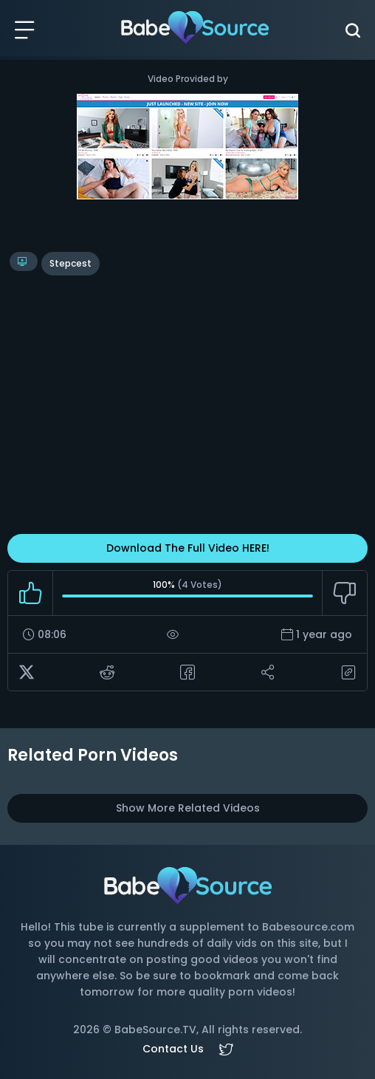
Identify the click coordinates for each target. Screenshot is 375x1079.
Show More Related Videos (188, 808)
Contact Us (173, 1048)
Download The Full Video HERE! (187, 548)
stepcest (70, 263)
